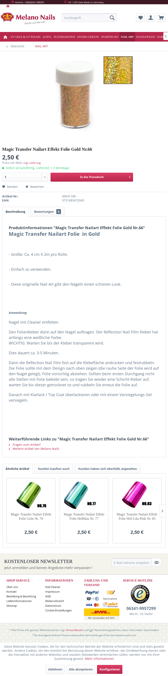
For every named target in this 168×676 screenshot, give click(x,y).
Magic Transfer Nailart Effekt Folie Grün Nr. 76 (31, 516)
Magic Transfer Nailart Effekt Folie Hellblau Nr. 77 (84, 516)
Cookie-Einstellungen (58, 610)
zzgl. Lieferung (32, 163)
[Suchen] (112, 17)
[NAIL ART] (127, 37)
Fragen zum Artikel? (25, 445)
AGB (48, 596)
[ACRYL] (47, 37)
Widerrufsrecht (54, 601)
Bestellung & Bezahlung (21, 596)
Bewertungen (47, 211)
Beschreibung (15, 212)
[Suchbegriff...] (89, 17)
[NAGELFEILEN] (145, 37)
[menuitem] (89, 17)
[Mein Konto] (150, 17)
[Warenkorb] (161, 17)
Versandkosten (75, 630)
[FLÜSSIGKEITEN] (64, 37)
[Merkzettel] (140, 17)
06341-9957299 (141, 608)
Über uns (12, 587)
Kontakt (11, 591)
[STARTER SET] (110, 37)
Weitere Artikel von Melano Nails (34, 449)
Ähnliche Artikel (17, 469)
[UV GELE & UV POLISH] (25, 37)
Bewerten (34, 187)
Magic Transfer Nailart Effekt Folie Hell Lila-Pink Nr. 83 (137, 516)
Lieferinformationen (19, 601)
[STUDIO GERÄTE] (88, 37)
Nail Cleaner (52, 587)
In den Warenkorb (105, 176)
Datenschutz (53, 606)
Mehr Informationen (99, 659)
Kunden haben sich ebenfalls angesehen (107, 469)
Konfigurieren (110, 669)
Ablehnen (55, 669)
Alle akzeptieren (81, 669)
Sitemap (11, 606)
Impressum (52, 591)
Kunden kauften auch (54, 469)
